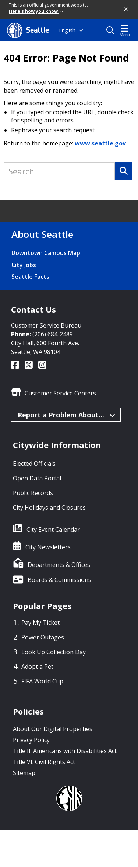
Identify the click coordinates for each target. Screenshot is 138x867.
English (67, 30)
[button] (126, 9)
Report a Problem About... (66, 414)
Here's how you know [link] (36, 11)
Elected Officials (34, 464)
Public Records (33, 493)
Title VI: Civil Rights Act (44, 762)
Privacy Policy (31, 740)
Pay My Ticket (40, 623)
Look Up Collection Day (53, 652)
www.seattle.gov (100, 143)
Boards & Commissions (59, 580)
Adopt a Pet (37, 667)
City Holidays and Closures (49, 507)
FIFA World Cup (42, 681)
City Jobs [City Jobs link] (23, 265)
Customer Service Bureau (46, 325)
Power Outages (42, 637)
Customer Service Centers (60, 393)
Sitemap (24, 773)
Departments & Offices (59, 565)
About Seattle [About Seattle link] (42, 234)
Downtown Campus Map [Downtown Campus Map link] (45, 253)
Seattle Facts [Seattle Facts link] (30, 277)
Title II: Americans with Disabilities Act (65, 751)
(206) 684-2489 (52, 334)
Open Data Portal (37, 478)
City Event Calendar (53, 529)
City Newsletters (48, 547)
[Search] (123, 171)
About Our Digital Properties (52, 729)
